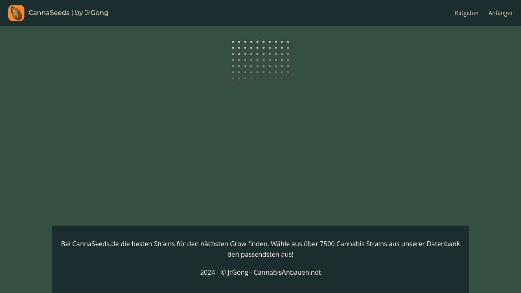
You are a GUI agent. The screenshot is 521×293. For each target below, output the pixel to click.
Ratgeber (467, 13)
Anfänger (500, 13)
